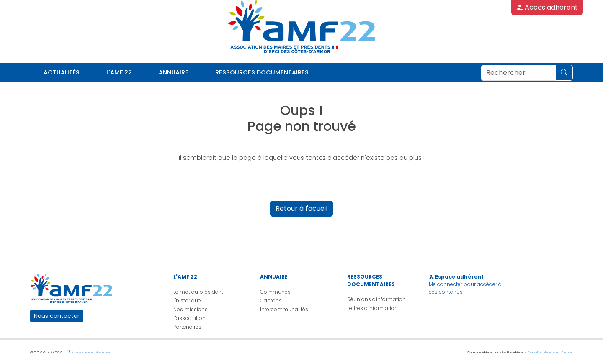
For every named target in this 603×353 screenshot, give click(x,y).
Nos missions (190, 309)
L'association (189, 318)
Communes (275, 291)
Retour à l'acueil (301, 208)
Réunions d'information (376, 299)
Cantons (271, 300)
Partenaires (187, 326)
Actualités (62, 72)
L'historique (187, 300)
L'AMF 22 (119, 72)
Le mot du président (198, 291)
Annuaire (173, 72)
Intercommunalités (284, 309)
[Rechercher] (518, 73)
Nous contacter (57, 316)
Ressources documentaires (262, 72)
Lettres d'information (372, 308)
